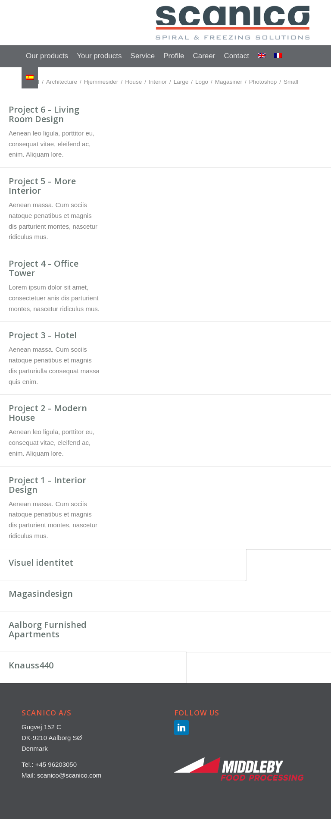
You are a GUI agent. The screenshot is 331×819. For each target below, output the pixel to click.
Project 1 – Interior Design (47, 484)
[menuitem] (47, 56)
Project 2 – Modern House (48, 412)
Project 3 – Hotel (43, 335)
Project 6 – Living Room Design (44, 114)
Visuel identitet (41, 562)
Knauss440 (31, 665)
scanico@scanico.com (69, 775)
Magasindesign (41, 593)
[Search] (304, 56)
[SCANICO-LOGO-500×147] (232, 22)
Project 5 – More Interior (42, 185)
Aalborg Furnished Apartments (48, 629)
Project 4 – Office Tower (43, 268)
